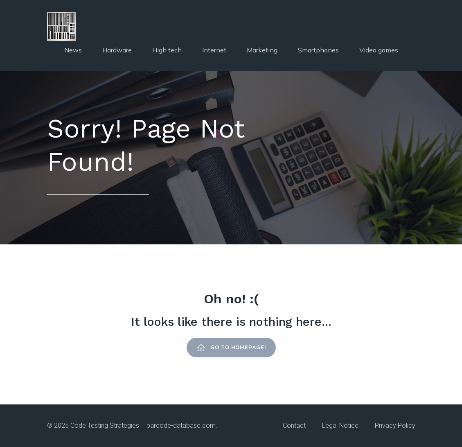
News (73, 50)
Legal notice (340, 425)
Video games (378, 50)
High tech (167, 50)
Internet (214, 50)
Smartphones (318, 50)
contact (294, 425)
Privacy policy (395, 425)
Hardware (117, 50)
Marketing (262, 50)
